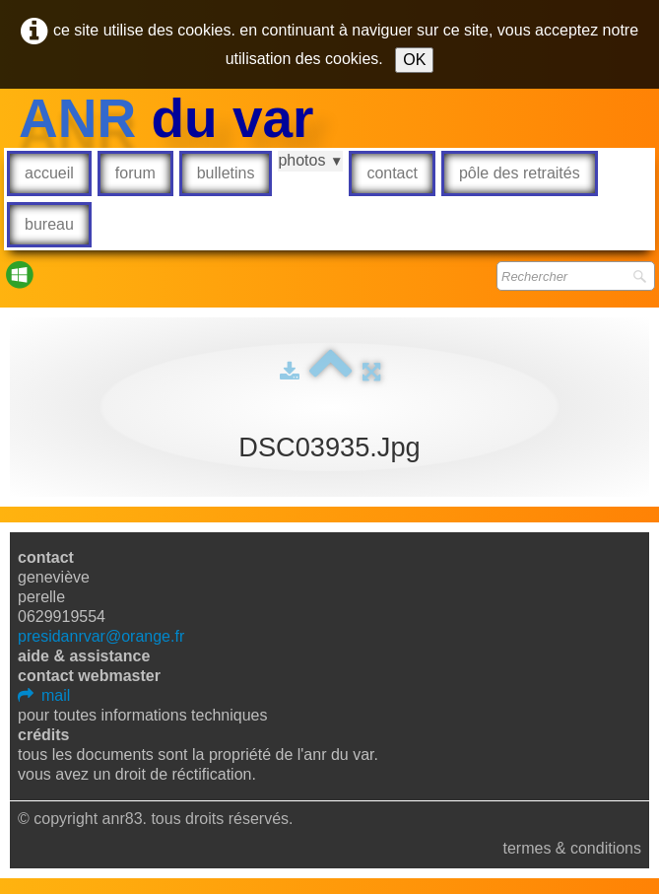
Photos (310, 160)
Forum (135, 173)
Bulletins (226, 173)
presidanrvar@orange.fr (101, 636)
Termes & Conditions (571, 848)
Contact (392, 173)
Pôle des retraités (519, 173)
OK (414, 59)
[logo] (166, 118)
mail (44, 695)
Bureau (49, 224)
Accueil (49, 173)
